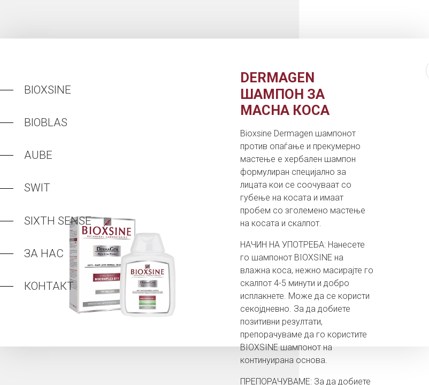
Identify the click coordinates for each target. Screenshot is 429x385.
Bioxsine (47, 89)
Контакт (49, 286)
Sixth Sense (57, 220)
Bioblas (45, 122)
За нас (44, 253)
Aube (38, 155)
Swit (37, 187)
